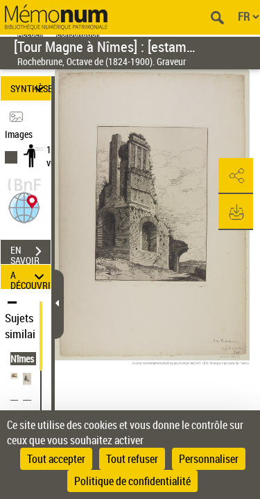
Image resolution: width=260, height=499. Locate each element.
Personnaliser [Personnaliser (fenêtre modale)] (209, 458)
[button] (24, 206)
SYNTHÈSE (30, 88)
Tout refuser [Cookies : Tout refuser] (132, 458)
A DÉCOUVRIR (30, 277)
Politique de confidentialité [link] (132, 481)
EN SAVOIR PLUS (30, 253)
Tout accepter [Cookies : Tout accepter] (56, 458)
